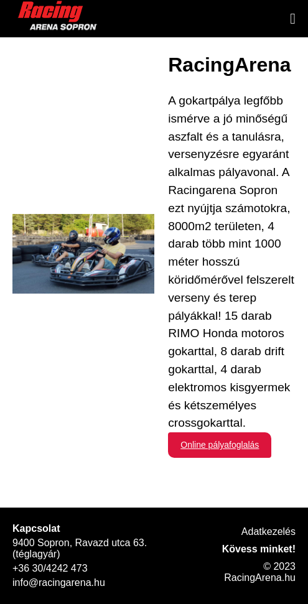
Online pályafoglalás (219, 445)
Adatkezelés (268, 531)
